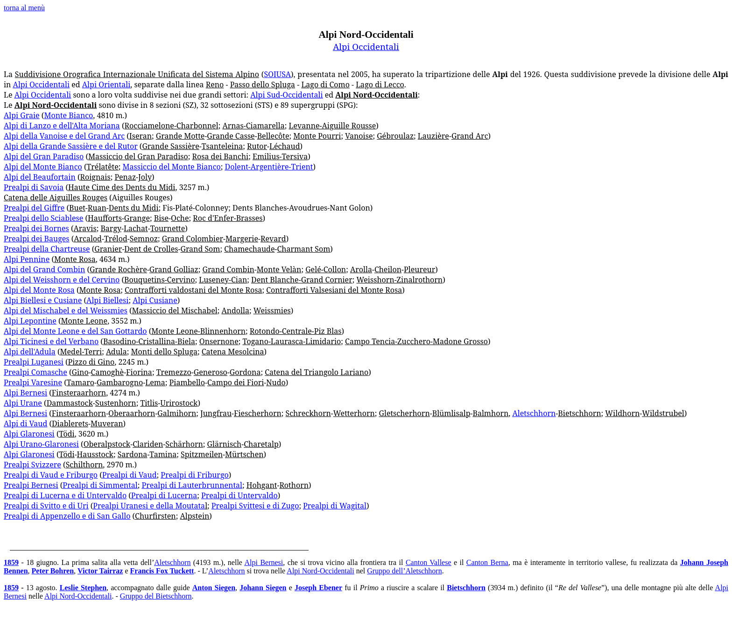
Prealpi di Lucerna (164, 495)
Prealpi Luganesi (33, 362)
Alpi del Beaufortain (40, 177)
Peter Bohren (53, 571)
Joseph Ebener (318, 588)
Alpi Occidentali (366, 46)
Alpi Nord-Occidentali (320, 571)
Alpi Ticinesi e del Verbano (51, 341)
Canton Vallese (428, 562)
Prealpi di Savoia (33, 187)
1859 (11, 562)
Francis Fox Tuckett (162, 571)
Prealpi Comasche (35, 372)
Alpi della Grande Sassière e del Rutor (71, 146)
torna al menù (24, 8)
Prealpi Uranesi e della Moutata (149, 506)
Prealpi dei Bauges (37, 238)
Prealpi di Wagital (334, 506)
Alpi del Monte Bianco (43, 167)
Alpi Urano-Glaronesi (41, 444)
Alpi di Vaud (25, 423)
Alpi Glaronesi (29, 434)
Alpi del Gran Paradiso (44, 156)
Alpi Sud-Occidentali (286, 95)
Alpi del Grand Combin (44, 269)
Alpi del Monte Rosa (39, 290)
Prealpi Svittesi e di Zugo (255, 506)
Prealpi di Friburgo (194, 475)
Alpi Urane (23, 403)
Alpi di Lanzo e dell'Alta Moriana (62, 125)
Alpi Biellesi (107, 300)
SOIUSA (277, 74)
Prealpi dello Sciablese (43, 218)
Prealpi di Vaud (129, 475)
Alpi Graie (22, 115)
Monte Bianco (68, 115)
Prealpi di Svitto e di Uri (46, 506)
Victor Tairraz (100, 571)
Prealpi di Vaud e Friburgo (51, 475)
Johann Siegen (262, 588)
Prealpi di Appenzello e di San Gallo (67, 516)
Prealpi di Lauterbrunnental (192, 485)
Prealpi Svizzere (32, 464)
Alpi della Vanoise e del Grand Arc (64, 136)
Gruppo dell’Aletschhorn (404, 571)
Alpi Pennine (26, 259)
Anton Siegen (213, 588)
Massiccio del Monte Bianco (172, 167)
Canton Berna (487, 562)
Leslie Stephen (83, 588)
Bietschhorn (466, 588)
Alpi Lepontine (30, 321)
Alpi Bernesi (25, 393)
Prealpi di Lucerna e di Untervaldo (65, 495)
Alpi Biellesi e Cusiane (43, 300)
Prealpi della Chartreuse (47, 249)
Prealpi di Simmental (100, 485)
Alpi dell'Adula (30, 351)
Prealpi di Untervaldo (239, 495)
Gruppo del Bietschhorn (156, 596)
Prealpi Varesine (33, 382)
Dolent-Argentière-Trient (269, 167)
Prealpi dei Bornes (36, 228)
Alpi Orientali (106, 84)
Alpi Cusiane (155, 300)
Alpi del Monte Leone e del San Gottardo (75, 331)
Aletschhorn (534, 413)
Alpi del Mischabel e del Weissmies (65, 310)
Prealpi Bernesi (31, 485)
